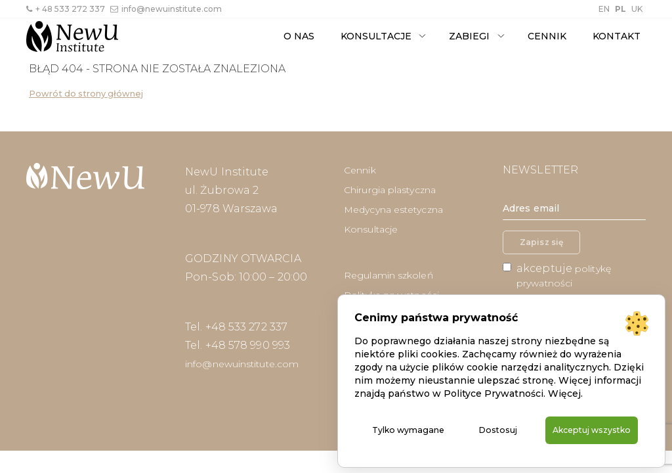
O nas (299, 36)
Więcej (564, 379)
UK (636, 9)
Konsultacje (376, 36)
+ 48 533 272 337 (65, 9)
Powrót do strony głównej (86, 94)
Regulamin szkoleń (388, 275)
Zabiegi (469, 36)
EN (604, 9)
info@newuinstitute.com (166, 9)
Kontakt (616, 36)
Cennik (547, 36)
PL (620, 9)
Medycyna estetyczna (393, 209)
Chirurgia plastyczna (390, 190)
